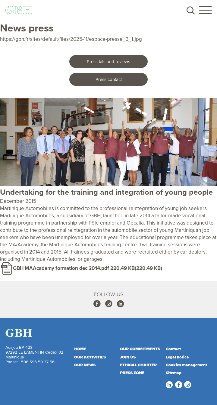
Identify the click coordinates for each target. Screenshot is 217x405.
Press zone (132, 373)
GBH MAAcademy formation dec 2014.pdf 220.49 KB (74, 268)
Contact (173, 349)
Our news (85, 365)
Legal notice (177, 357)
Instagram (108, 303)
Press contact (109, 79)
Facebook (96, 303)
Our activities (90, 357)
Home (80, 349)
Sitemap (173, 373)
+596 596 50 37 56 (37, 361)
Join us (128, 357)
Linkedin (120, 303)
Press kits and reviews (108, 61)
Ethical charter (138, 365)
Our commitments (140, 349)
